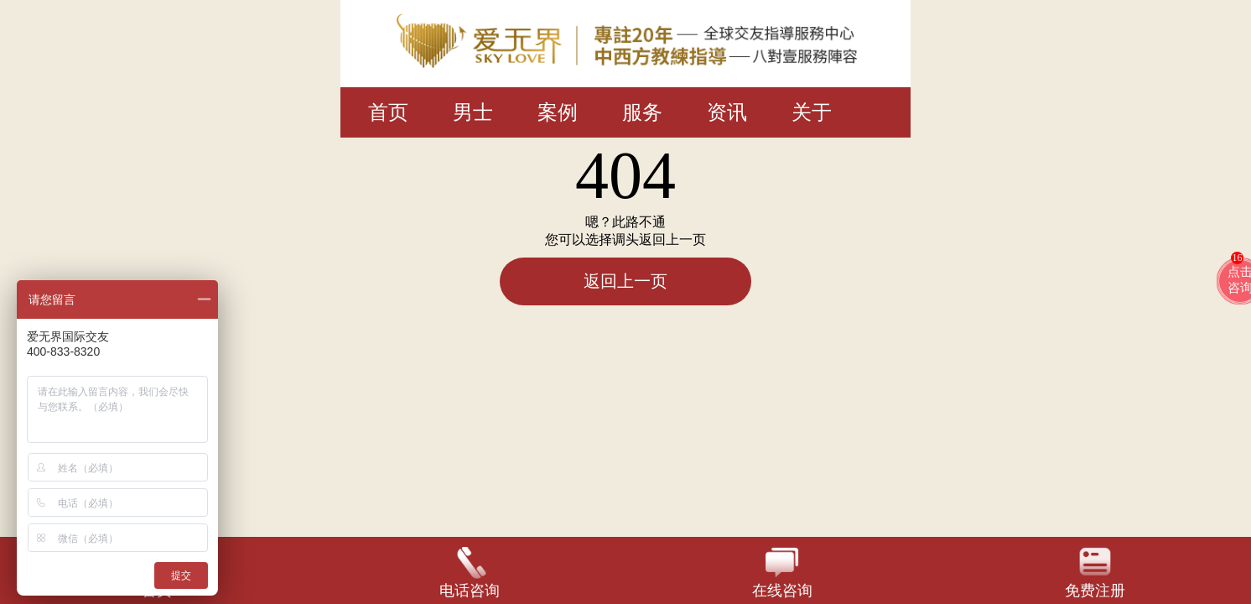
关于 (812, 112)
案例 (557, 112)
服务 (642, 112)
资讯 (727, 112)
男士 (473, 112)
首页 (388, 112)
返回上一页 (625, 281)
